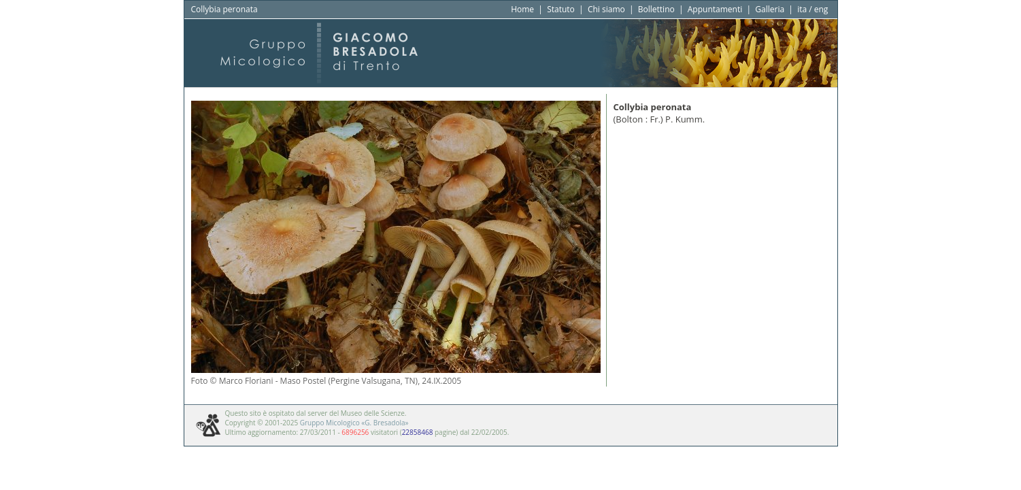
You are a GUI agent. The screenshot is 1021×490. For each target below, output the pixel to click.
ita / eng (812, 9)
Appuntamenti (715, 9)
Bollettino (656, 9)
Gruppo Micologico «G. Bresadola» (354, 422)
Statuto (561, 9)
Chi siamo (606, 9)
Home (522, 9)
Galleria (769, 9)
